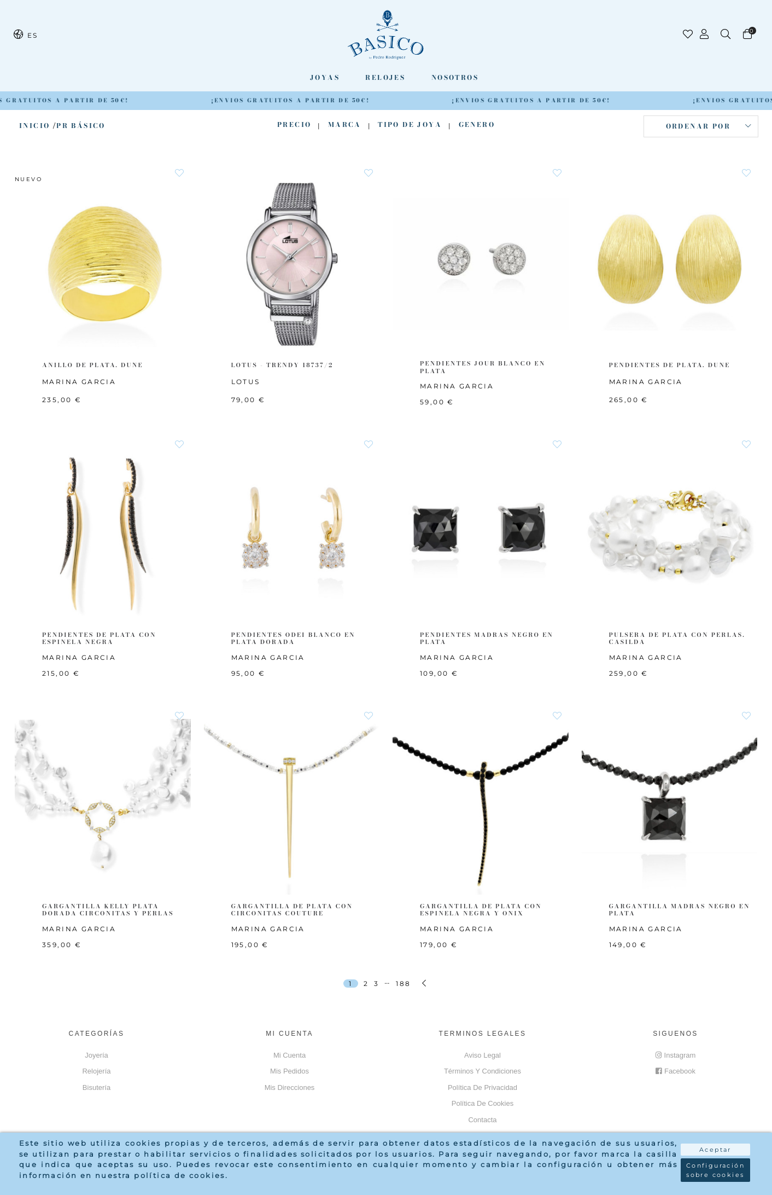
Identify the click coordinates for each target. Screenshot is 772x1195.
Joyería (96, 1055)
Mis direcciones (290, 1087)
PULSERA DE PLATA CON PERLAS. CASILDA (677, 638)
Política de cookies (482, 1103)
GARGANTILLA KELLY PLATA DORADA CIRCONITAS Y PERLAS (108, 910)
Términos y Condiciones (482, 1071)
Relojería (96, 1071)
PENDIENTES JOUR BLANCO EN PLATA (482, 367)
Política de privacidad (482, 1087)
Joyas (325, 77)
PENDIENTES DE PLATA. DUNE (669, 365)
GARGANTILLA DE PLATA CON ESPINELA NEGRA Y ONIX (481, 910)
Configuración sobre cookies (715, 1170)
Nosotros (454, 77)
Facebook (675, 1071)
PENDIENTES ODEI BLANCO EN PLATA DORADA (293, 638)
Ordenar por (698, 126)
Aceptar (715, 1149)
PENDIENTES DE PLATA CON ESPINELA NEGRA (99, 638)
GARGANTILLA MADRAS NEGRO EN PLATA (679, 910)
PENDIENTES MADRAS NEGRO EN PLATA (486, 638)
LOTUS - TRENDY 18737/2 (282, 365)
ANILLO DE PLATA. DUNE (92, 365)
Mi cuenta (289, 1055)
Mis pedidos (289, 1071)
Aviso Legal (482, 1055)
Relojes (385, 77)
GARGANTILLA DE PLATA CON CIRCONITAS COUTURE (292, 910)
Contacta (482, 1120)
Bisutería (96, 1087)
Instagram (676, 1055)
